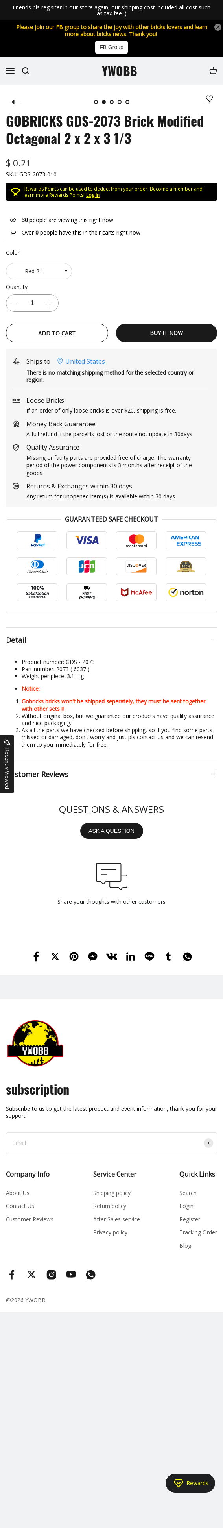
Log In (93, 195)
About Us (17, 1193)
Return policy (109, 1206)
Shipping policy (112, 1193)
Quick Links (197, 1173)
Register (189, 1219)
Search (188, 1193)
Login (186, 1206)
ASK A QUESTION (111, 831)
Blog (185, 1245)
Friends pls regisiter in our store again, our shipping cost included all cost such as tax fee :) (111, 10)
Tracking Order (198, 1232)
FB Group (111, 47)
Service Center (114, 1173)
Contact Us (20, 1206)
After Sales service (116, 1219)
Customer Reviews (29, 1219)
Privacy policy (110, 1232)
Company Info (28, 1173)
